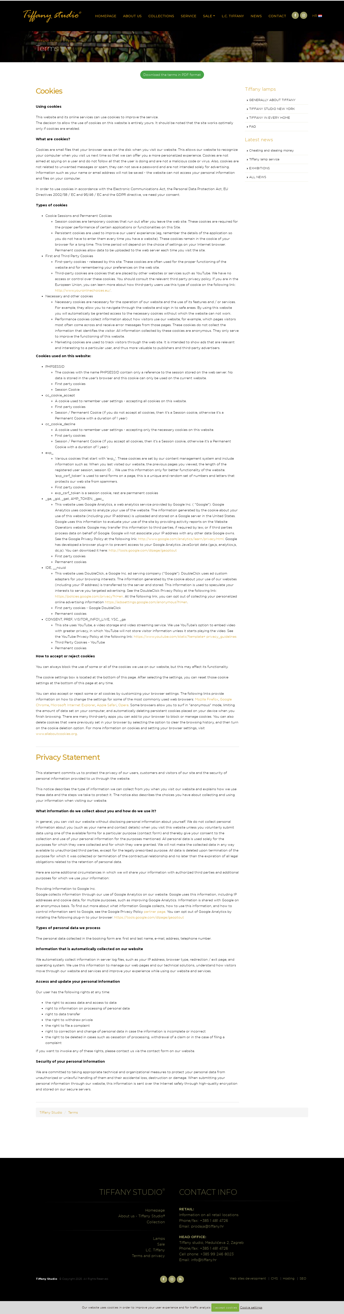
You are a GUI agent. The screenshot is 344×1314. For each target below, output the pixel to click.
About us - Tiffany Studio (141, 1216)
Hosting (289, 1278)
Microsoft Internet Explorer (73, 705)
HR (317, 16)
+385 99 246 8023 (217, 1254)
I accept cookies (225, 1307)
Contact (277, 16)
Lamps (159, 1238)
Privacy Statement (68, 757)
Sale (207, 16)
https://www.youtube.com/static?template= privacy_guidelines (185, 636)
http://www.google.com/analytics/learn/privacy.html (181, 539)
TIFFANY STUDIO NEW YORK (272, 108)
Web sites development (248, 1278)
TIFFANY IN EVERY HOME (269, 117)
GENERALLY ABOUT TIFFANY (272, 100)
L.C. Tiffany (233, 16)
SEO (303, 1278)
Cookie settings (251, 1307)
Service (188, 16)
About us (132, 16)
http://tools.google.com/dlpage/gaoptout (143, 550)
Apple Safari (107, 705)
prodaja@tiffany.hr (207, 1226)
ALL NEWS (257, 177)
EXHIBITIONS (259, 168)
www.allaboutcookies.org (56, 734)
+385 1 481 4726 (214, 1220)
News (256, 16)
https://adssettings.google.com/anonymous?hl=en (146, 602)
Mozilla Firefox (206, 699)
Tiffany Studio (48, 41)
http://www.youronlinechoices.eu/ (83, 290)
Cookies (49, 91)
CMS (274, 1278)
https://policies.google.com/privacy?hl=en (89, 596)
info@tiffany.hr (204, 1260)
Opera (123, 705)
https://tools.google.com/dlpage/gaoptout (149, 917)
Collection (156, 1222)
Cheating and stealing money (271, 150)
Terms (71, 41)
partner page (154, 912)
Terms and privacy (148, 1256)
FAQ (252, 126)
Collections (161, 16)
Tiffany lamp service (264, 159)
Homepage (105, 16)
